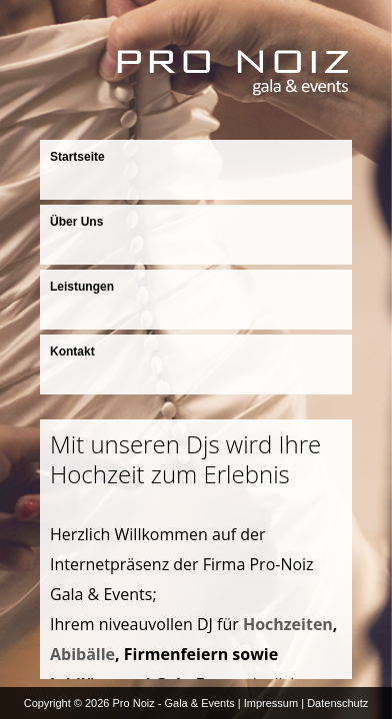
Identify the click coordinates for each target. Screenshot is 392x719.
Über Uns (76, 222)
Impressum (271, 703)
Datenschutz (337, 703)
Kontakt (72, 352)
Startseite (77, 157)
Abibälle (82, 654)
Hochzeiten (288, 624)
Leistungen (82, 287)
